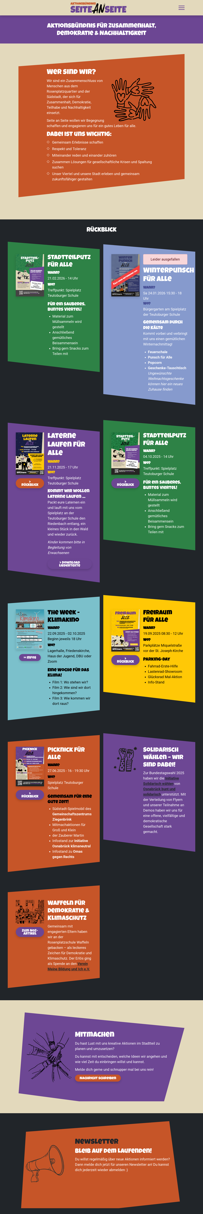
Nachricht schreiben (98, 1078)
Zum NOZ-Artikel (30, 932)
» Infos (30, 658)
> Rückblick (29, 483)
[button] (182, 8)
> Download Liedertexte (69, 564)
